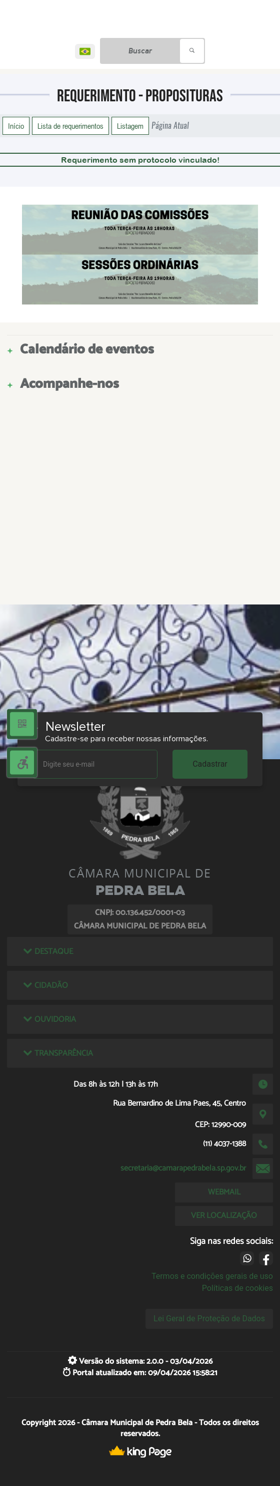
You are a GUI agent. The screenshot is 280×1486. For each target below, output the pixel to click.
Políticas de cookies (237, 1288)
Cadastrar (210, 764)
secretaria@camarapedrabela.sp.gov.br (183, 1168)
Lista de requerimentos (71, 126)
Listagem (130, 126)
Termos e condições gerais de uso (212, 1276)
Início (16, 126)
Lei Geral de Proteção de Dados (209, 1318)
